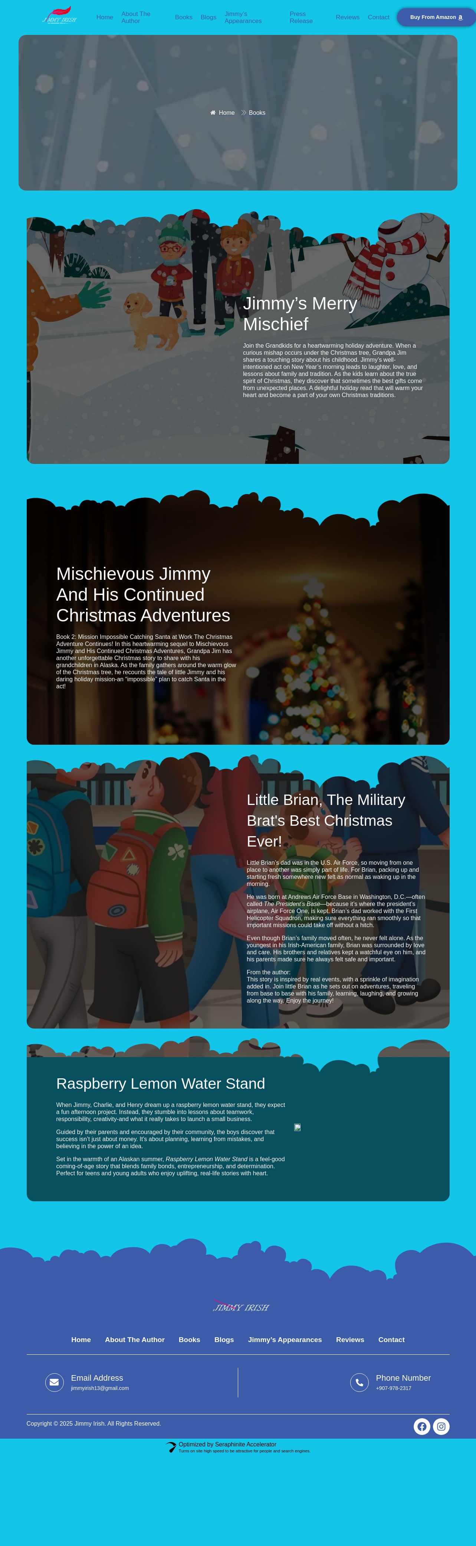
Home (104, 17)
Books (184, 17)
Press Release (301, 17)
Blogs (209, 17)
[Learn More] (87, 1382)
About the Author (135, 17)
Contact (379, 17)
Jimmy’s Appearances (243, 17)
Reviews (348, 17)
